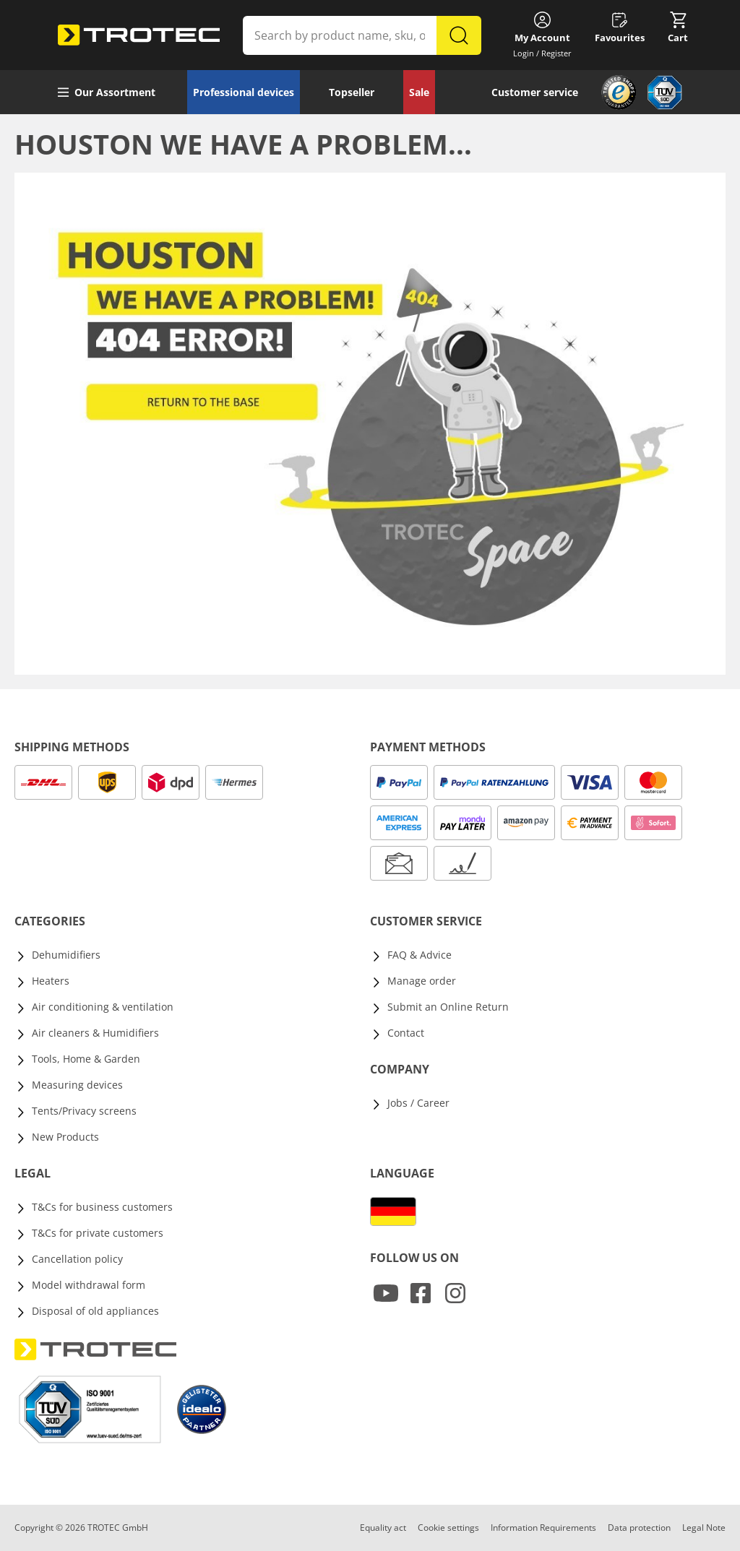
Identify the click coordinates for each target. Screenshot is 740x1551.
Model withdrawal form (88, 1285)
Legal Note (704, 1527)
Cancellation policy (77, 1259)
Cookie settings (448, 1527)
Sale (419, 92)
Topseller (351, 92)
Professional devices (243, 92)
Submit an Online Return (448, 1007)
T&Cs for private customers (97, 1233)
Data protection (639, 1527)
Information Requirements (543, 1527)
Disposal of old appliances (95, 1311)
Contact (405, 1033)
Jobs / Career (418, 1103)
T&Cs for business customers (102, 1207)
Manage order (421, 981)
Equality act (383, 1527)
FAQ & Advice (419, 955)
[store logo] (139, 35)
